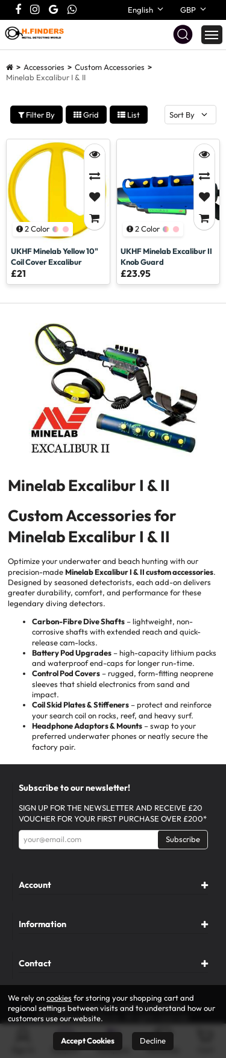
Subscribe (183, 839)
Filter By (36, 114)
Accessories (44, 67)
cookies (59, 998)
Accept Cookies (88, 1040)
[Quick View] (94, 154)
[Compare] (94, 176)
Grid (86, 114)
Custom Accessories (110, 67)
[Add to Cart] (94, 218)
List (129, 114)
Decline (153, 1040)
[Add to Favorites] (94, 197)
